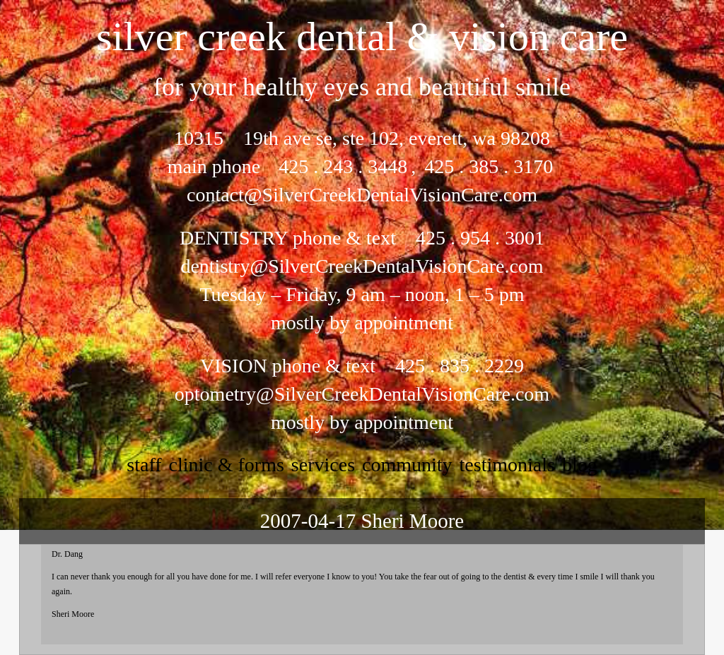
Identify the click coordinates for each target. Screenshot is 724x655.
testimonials (507, 465)
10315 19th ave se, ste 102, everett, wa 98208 (362, 138)
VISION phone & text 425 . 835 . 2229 (362, 366)
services (323, 465)
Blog (579, 465)
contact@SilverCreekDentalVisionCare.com (362, 195)
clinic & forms (226, 465)
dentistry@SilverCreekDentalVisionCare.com (361, 266)
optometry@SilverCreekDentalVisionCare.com (362, 394)
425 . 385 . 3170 (486, 166)
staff (144, 465)
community (407, 465)
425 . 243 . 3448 (343, 166)
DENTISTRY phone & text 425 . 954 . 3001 (362, 238)
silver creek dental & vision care (362, 36)
